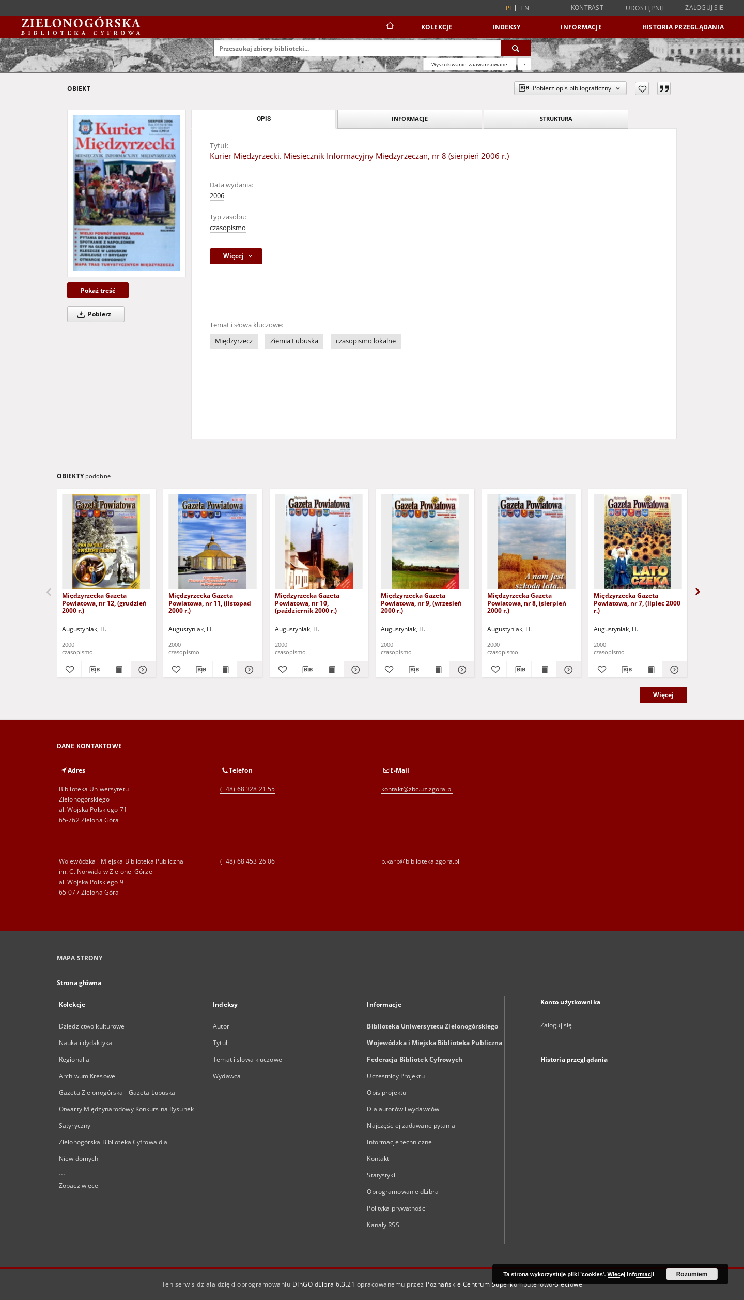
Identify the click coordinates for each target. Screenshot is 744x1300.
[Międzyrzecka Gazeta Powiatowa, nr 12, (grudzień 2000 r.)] (106, 542)
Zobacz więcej (79, 1185)
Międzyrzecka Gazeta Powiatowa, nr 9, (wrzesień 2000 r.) (421, 602)
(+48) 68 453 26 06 (247, 861)
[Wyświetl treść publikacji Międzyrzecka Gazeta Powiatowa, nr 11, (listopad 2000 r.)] (225, 669)
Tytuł (220, 1042)
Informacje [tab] (410, 119)
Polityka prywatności (396, 1208)
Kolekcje (437, 27)
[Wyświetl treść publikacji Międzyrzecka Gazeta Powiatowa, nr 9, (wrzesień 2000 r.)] (437, 669)
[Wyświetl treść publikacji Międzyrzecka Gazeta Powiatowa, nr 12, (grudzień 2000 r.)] (118, 669)
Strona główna (79, 982)
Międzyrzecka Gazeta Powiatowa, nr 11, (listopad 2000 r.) (209, 602)
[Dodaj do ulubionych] (642, 88)
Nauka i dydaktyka (85, 1042)
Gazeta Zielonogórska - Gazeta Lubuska (117, 1092)
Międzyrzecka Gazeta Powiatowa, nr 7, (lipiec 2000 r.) (637, 602)
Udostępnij (644, 8)
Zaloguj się (704, 7)
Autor (221, 1026)
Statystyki (381, 1175)
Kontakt (378, 1158)
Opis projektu (386, 1092)
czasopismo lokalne (366, 341)
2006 (217, 195)
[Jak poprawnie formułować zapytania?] (524, 64)
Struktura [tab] (556, 119)
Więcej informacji (631, 1274)
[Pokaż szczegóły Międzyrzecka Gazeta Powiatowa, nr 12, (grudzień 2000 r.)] (142, 669)
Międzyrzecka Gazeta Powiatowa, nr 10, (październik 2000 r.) (307, 602)
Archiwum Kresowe (87, 1075)
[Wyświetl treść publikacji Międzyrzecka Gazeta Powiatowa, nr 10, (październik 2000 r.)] (331, 669)
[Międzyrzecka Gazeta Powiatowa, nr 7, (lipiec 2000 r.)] (637, 542)
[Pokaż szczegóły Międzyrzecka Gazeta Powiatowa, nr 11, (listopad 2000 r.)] (248, 669)
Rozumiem (692, 1274)
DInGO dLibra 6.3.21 (323, 1284)
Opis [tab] (264, 119)
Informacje (581, 27)
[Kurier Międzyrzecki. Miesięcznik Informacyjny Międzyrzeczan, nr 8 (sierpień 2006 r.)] (126, 193)
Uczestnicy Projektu (395, 1075)
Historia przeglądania (683, 27)
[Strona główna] (389, 27)
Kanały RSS (383, 1224)
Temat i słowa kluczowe (247, 1059)
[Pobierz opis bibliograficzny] (94, 669)
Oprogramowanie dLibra (403, 1191)
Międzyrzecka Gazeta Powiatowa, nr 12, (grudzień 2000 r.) (104, 602)
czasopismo (228, 227)
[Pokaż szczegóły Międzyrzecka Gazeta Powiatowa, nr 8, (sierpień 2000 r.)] (567, 669)
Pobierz (92, 314)
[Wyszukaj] (516, 48)
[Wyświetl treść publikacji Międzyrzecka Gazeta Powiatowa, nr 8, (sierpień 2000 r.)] (544, 669)
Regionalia (74, 1059)
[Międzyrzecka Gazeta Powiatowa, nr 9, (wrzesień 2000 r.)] (425, 542)
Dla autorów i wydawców (403, 1109)
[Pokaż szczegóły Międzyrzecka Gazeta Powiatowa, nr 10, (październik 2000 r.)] (355, 669)
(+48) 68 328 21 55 (247, 788)
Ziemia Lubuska (294, 341)
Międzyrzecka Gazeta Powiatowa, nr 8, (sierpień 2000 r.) (526, 602)
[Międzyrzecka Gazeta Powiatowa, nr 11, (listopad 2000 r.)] (212, 542)
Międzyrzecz (234, 341)
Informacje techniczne (399, 1142)
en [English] (524, 8)
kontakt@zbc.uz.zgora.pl (417, 788)
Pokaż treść (98, 290)
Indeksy (507, 27)
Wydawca (227, 1075)
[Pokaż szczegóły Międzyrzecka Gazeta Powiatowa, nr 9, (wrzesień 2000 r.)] (460, 669)
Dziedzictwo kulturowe (92, 1026)
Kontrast (587, 7)
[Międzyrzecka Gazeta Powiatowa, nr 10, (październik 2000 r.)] (319, 542)
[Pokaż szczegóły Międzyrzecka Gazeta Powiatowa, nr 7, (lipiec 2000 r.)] (673, 669)
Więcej (663, 694)
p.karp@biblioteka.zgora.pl (420, 861)
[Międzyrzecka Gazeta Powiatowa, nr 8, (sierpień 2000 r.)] (531, 542)
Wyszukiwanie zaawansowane (469, 64)
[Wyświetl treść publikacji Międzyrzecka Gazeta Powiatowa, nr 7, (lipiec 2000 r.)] (650, 669)
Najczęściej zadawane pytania (411, 1125)
